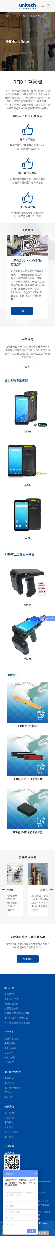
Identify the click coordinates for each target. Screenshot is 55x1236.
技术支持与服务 (12, 1071)
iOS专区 (8, 1052)
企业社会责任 (11, 1132)
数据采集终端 (11, 1038)
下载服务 (9, 1078)
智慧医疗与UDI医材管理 (16, 1013)
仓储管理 (9, 994)
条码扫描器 (10, 1043)
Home (7, 15)
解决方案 (20, 15)
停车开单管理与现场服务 (17, 1022)
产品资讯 (9, 1032)
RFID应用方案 (37, 15)
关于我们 (9, 1106)
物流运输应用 (11, 1003)
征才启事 (9, 1136)
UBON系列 (9, 1057)
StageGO (8, 1097)
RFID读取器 (10, 1048)
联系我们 (9, 1152)
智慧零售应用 (11, 1008)
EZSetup (8, 1092)
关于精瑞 (9, 1113)
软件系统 (9, 1062)
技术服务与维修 (12, 1087)
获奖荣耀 (9, 1117)
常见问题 (9, 1083)
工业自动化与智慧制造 (16, 1018)
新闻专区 (9, 1127)
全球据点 (9, 1122)
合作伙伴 (9, 1146)
